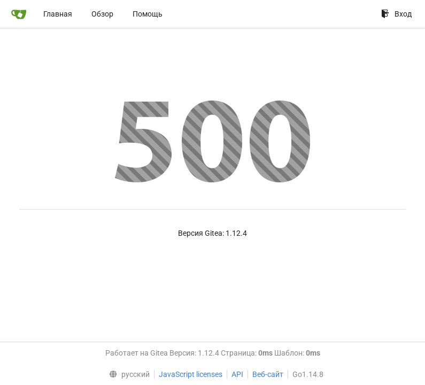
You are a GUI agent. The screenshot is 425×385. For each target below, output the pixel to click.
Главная (57, 14)
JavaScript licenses (190, 374)
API (237, 374)
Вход (396, 14)
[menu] (126, 374)
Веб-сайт (267, 374)
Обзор (102, 14)
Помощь (148, 14)
